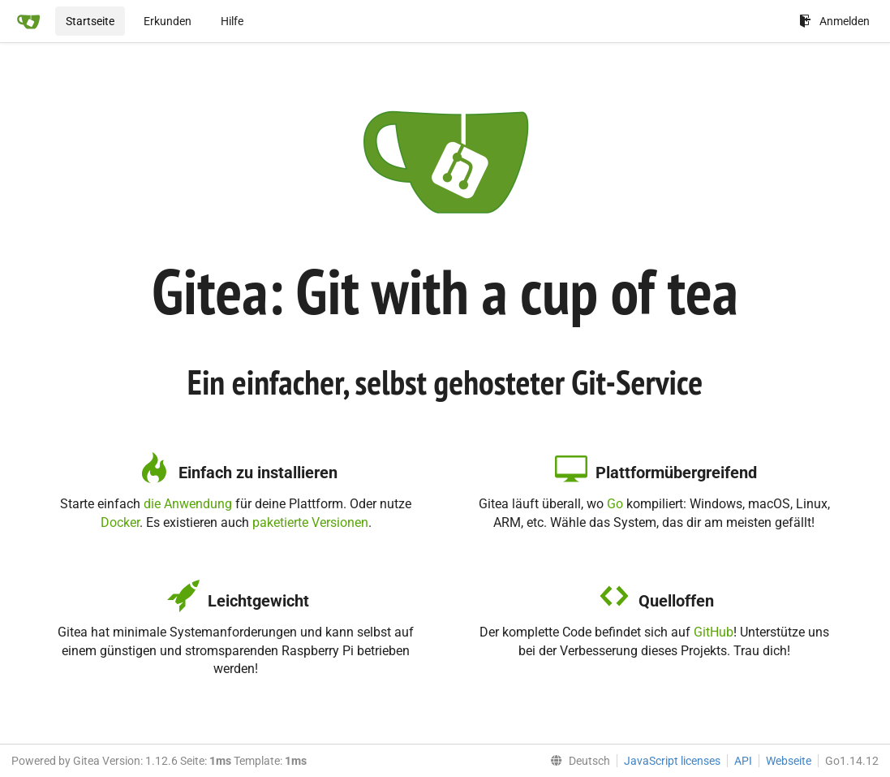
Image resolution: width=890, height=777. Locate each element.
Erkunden (167, 21)
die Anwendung (188, 504)
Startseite (90, 21)
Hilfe (232, 21)
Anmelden (834, 21)
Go (615, 504)
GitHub (713, 632)
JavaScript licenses (672, 760)
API (743, 760)
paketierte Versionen (310, 522)
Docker (120, 522)
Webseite (788, 760)
